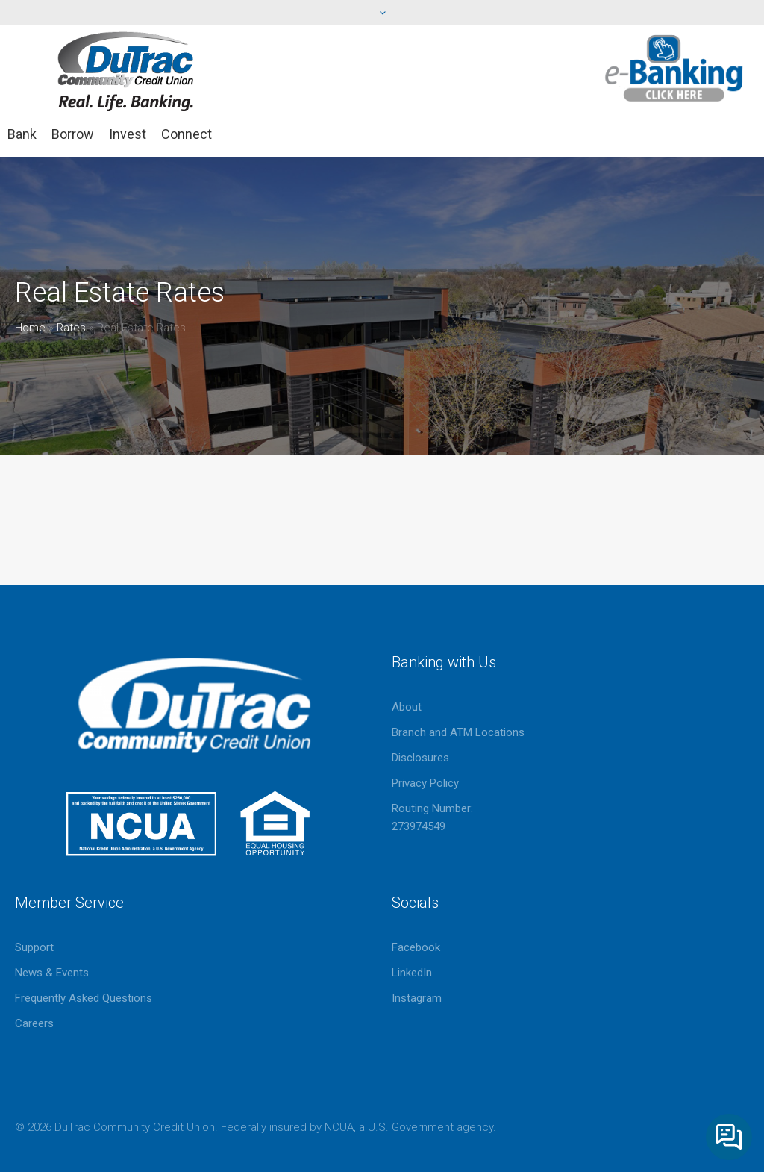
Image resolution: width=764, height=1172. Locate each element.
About (407, 707)
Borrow (72, 134)
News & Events (52, 972)
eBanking (674, 68)
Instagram (417, 998)
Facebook (416, 947)
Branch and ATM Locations (458, 732)
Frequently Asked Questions (83, 998)
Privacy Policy (425, 783)
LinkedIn (412, 972)
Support (34, 947)
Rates (71, 327)
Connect (186, 134)
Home (30, 327)
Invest (127, 134)
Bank (22, 134)
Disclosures (420, 757)
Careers (34, 1023)
